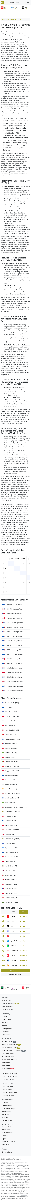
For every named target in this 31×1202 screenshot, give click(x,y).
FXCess (13, 955)
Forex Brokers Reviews (15, 975)
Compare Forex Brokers (9, 1073)
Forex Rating (15, 2)
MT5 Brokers (6, 1062)
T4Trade (13, 946)
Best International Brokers (10, 1092)
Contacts (4, 1017)
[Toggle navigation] (27, 2)
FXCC (12, 921)
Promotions (5, 1114)
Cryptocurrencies (7, 1009)
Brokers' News (6, 1111)
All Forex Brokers (9, 1042)
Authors (4, 1026)
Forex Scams (8, 1068)
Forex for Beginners (8, 1127)
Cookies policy (6, 1034)
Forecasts (5, 1103)
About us (5, 1023)
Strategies (5, 1136)
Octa (12, 931)
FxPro (13, 916)
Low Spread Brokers (8, 1053)
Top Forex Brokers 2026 (11, 1048)
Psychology (5, 1145)
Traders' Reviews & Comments (14, 1051)
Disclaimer (5, 1032)
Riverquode (14, 950)
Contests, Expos (7, 1120)
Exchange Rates (16, 19)
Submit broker (6, 1020)
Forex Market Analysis (9, 1109)
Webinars (5, 1117)
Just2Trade (14, 941)
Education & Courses (8, 1142)
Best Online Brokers (8, 1086)
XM (12, 926)
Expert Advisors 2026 (10, 1003)
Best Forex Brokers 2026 (11, 1045)
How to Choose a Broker (9, 1076)
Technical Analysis (7, 1133)
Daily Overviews (7, 1106)
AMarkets (14, 965)
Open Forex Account (8, 1079)
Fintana (13, 960)
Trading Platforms (7, 1006)
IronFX (13, 936)
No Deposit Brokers (8, 1056)
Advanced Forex (7, 1130)
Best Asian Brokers (8, 1095)
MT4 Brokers (6, 1065)
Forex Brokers (6, 1000)
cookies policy (22, 1199)
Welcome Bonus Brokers (9, 1059)
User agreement (7, 1029)
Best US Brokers (7, 1089)
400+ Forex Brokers (15, 971)
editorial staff (24, 1195)
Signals (4, 1139)
